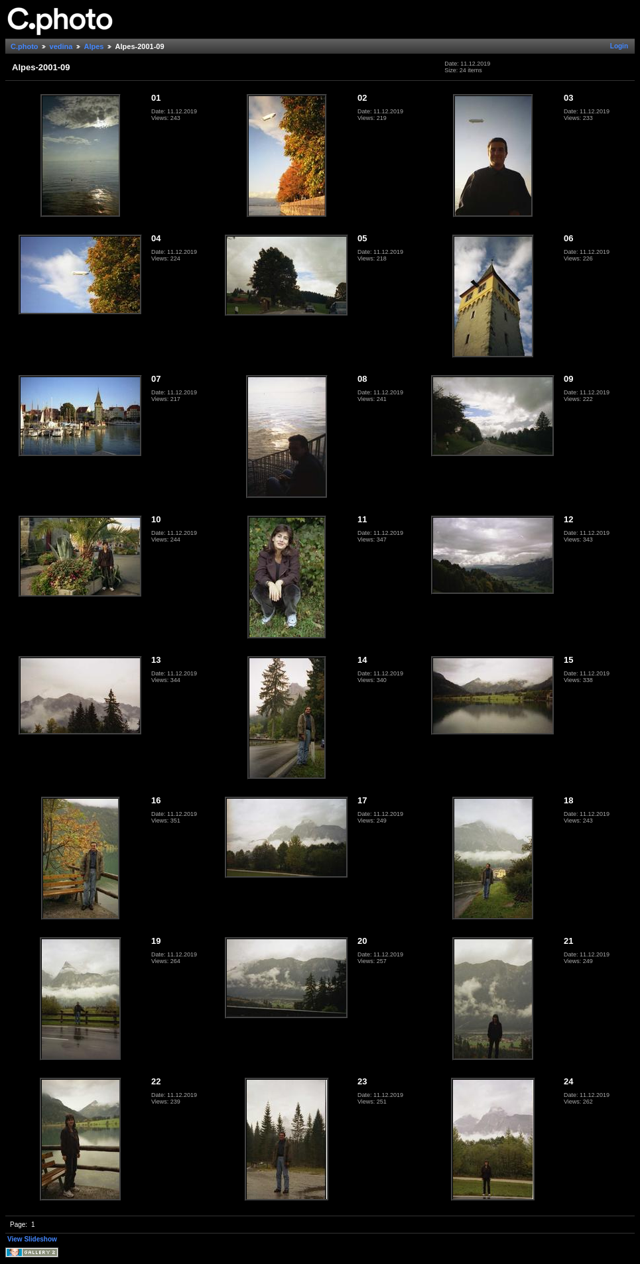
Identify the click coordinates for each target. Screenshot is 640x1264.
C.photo (24, 46)
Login (619, 46)
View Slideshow (32, 1239)
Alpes (94, 46)
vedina (61, 46)
